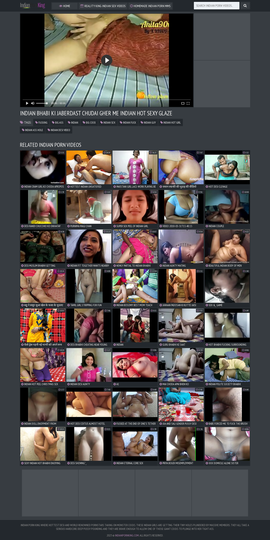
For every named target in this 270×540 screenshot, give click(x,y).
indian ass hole (32, 130)
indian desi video (59, 130)
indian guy (148, 122)
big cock (89, 122)
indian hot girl (170, 122)
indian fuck (128, 122)
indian (73, 122)
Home (64, 6)
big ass (57, 122)
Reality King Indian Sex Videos (103, 6)
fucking (41, 122)
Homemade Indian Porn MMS (150, 6)
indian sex (107, 122)
